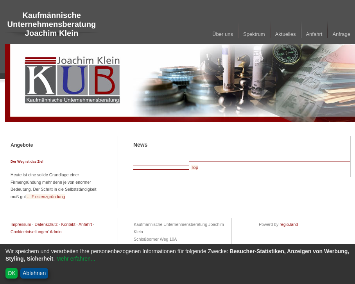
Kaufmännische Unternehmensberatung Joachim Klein (51, 24)
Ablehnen (34, 273)
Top (194, 167)
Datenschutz (46, 224)
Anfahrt (314, 34)
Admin (55, 231)
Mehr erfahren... (75, 259)
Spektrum (254, 34)
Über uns (222, 34)
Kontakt (68, 224)
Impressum (21, 224)
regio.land (289, 224)
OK (12, 273)
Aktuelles (285, 34)
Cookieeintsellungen (29, 231)
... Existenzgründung (45, 196)
